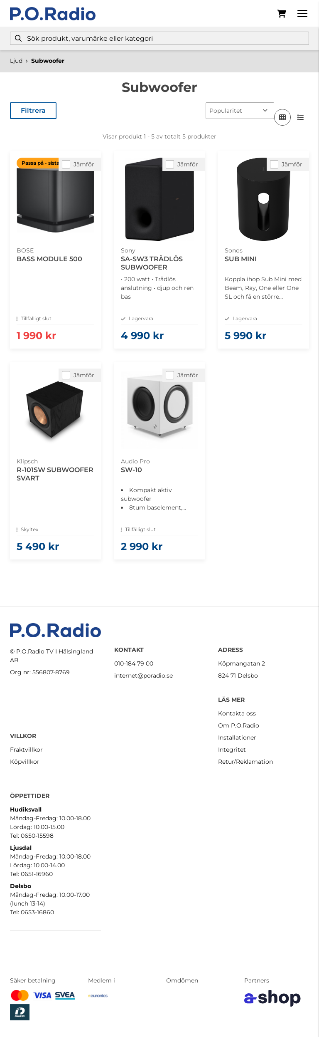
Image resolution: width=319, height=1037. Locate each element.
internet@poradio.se (143, 675)
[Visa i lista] (300, 117)
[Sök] (159, 38)
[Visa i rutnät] (282, 117)
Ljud (16, 60)
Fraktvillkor (26, 749)
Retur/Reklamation (245, 761)
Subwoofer (47, 60)
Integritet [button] (232, 749)
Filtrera (33, 110)
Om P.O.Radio (238, 725)
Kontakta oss (237, 713)
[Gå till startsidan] (53, 13)
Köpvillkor (24, 761)
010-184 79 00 (133, 663)
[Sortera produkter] (240, 110)
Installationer (237, 737)
